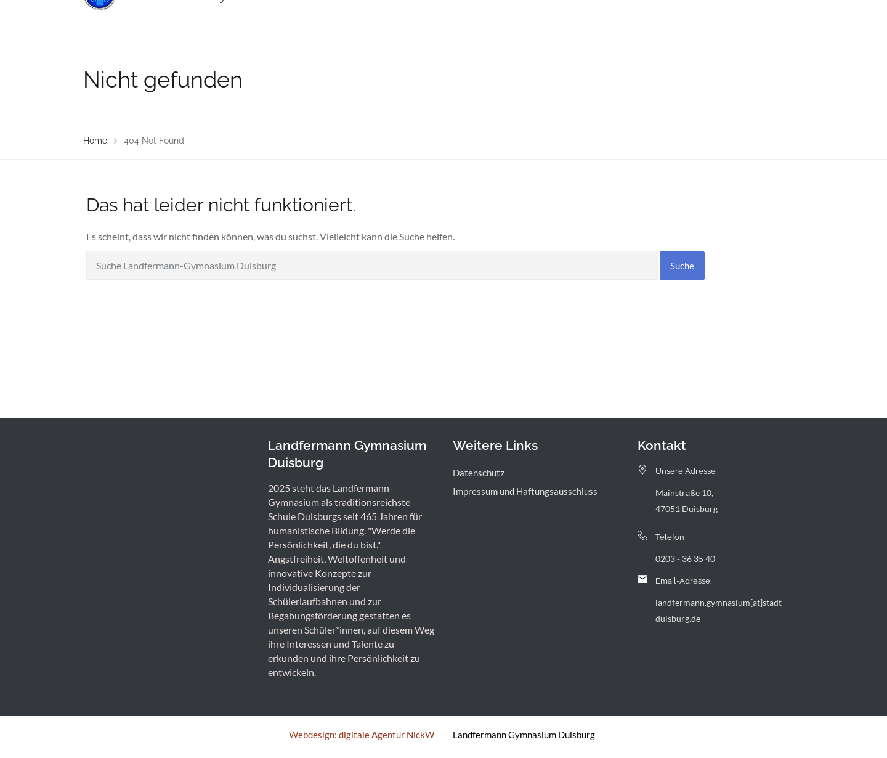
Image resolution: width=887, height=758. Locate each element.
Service (590, 21)
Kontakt (683, 21)
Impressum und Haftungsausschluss (525, 491)
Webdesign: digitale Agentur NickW (361, 734)
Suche (682, 265)
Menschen (394, 21)
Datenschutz (478, 472)
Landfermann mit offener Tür (495, 21)
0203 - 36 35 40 (685, 558)
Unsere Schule (323, 21)
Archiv (636, 21)
